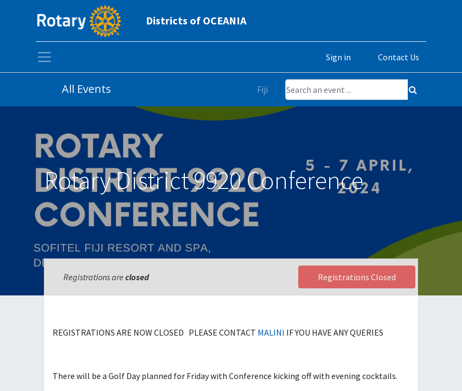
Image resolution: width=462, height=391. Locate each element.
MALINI (272, 332)
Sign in (338, 57)
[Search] (413, 89)
